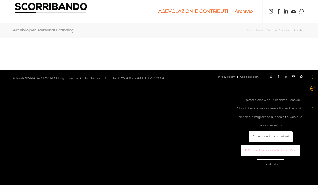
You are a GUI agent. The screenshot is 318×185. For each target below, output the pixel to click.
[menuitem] (193, 11)
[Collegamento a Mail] (293, 11)
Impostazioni (270, 164)
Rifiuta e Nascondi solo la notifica (270, 150)
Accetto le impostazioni (270, 136)
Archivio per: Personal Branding (43, 30)
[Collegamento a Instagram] (270, 11)
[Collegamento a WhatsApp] (301, 11)
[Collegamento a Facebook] (278, 11)
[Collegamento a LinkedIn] (286, 11)
